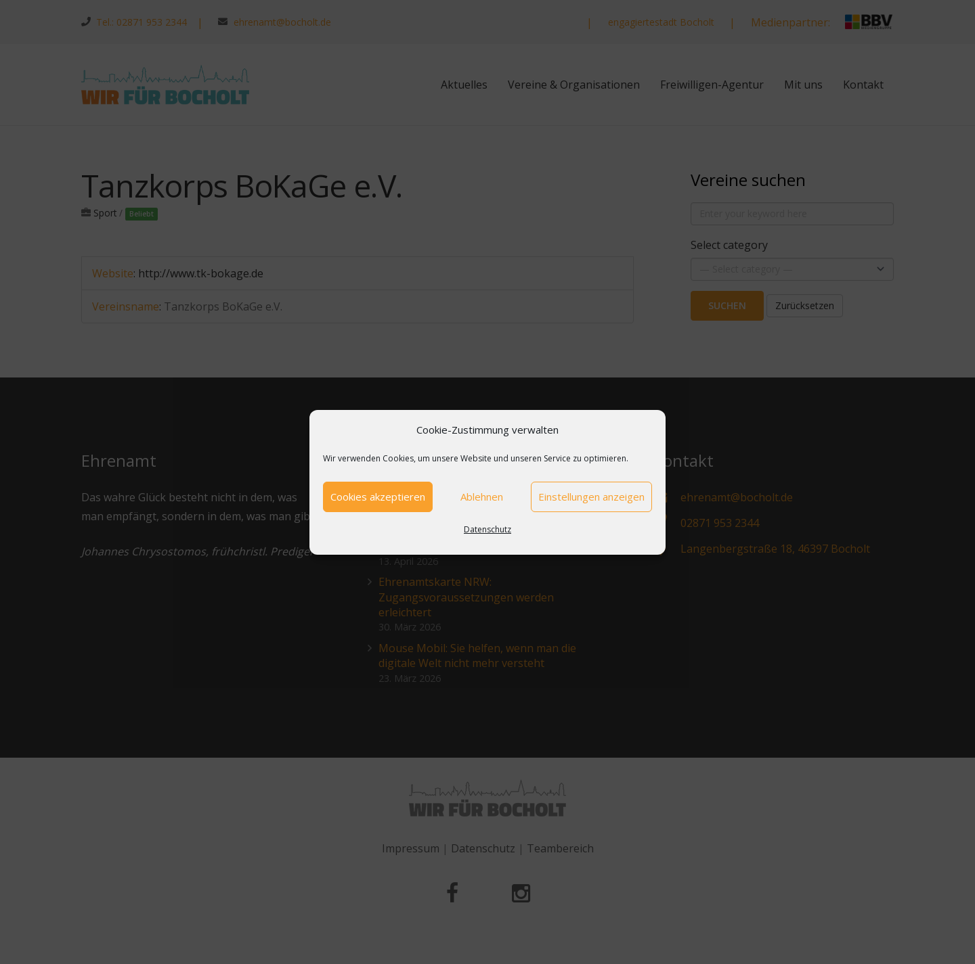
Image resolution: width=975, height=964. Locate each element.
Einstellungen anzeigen (591, 496)
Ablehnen (481, 496)
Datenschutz (487, 529)
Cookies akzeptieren (377, 496)
